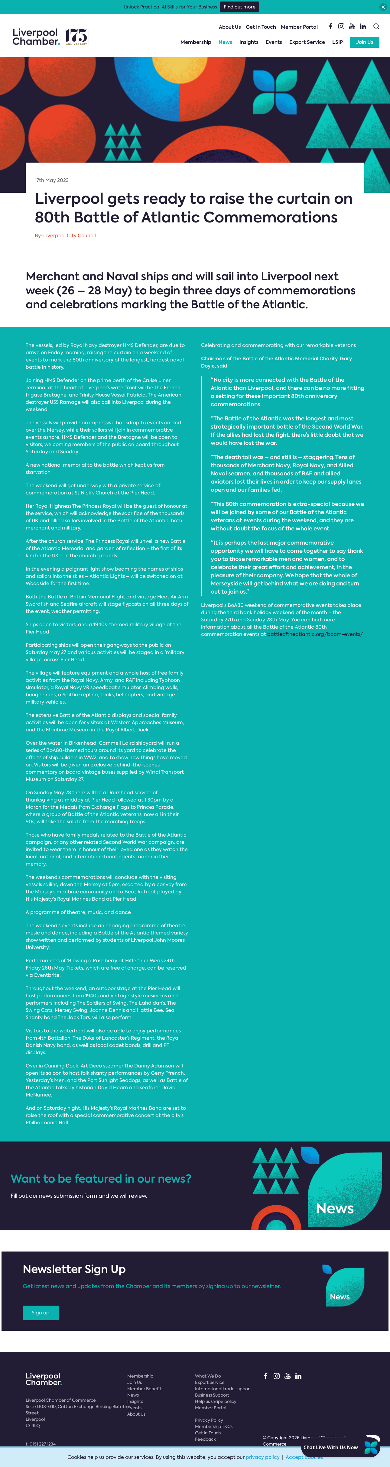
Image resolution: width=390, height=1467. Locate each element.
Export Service (307, 42)
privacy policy (263, 1457)
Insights (248, 42)
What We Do (208, 1376)
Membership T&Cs (213, 1426)
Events (274, 42)
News (225, 42)
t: (41, 1444)
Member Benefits (145, 1388)
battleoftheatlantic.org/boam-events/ (315, 634)
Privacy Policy (209, 1420)
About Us (230, 27)
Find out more (239, 7)
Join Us (364, 42)
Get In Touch (261, 27)
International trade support (223, 1388)
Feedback (205, 1439)
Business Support (212, 1395)
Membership (195, 42)
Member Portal (299, 27)
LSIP (337, 42)
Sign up (41, 1313)
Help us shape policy (215, 1401)
